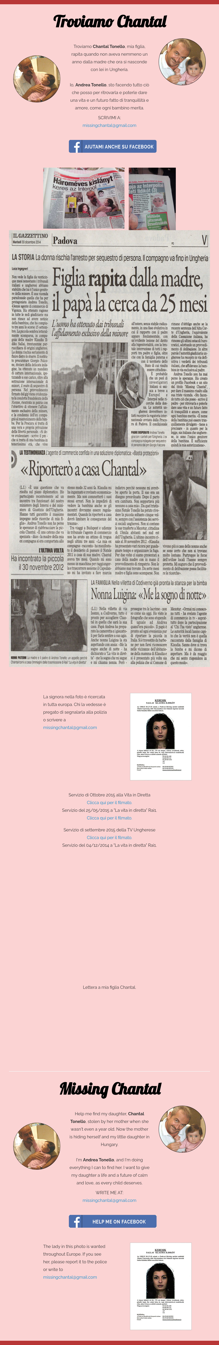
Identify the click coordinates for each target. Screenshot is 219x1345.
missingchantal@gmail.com (109, 125)
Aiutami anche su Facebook (113, 146)
